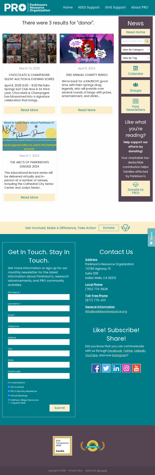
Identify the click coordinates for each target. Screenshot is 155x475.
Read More (29, 110)
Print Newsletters (135, 105)
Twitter (128, 351)
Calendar (135, 70)
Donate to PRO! (135, 188)
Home (68, 7)
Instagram (119, 355)
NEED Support (89, 7)
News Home (135, 32)
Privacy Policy (75, 470)
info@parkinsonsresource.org (106, 311)
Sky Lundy (102, 470)
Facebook (115, 351)
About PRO (139, 7)
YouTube (91, 355)
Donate (109, 228)
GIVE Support (115, 7)
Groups (135, 87)
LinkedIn (139, 351)
